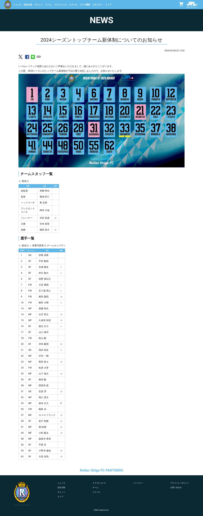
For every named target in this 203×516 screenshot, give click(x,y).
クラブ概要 (85, 4)
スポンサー (97, 4)
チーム (48, 4)
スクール (73, 4)
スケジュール (60, 4)
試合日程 (28, 4)
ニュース (17, 4)
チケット (38, 4)
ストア (108, 4)
